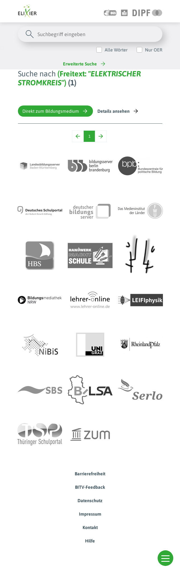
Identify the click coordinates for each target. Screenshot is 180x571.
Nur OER (153, 49)
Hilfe (90, 540)
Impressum (90, 513)
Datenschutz (90, 500)
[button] (165, 558)
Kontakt (90, 527)
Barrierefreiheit (90, 473)
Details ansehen (118, 111)
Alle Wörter (116, 49)
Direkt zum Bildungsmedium (55, 111)
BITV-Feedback (90, 487)
